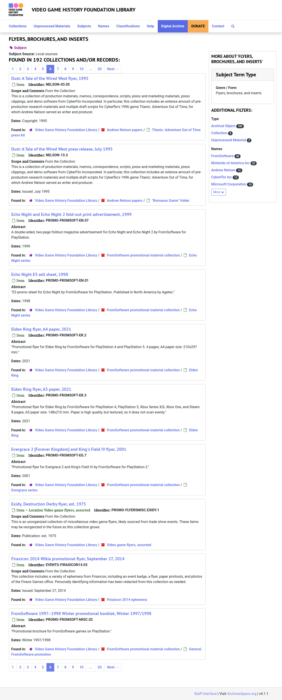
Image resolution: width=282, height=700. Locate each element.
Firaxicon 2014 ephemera (127, 600)
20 (100, 69)
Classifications (128, 26)
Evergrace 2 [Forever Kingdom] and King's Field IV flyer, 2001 (68, 449)
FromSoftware (223, 156)
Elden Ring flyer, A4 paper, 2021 (41, 329)
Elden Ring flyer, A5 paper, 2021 (41, 389)
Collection (219, 133)
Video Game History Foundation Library (83, 9)
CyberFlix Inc (222, 177)
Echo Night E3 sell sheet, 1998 (39, 274)
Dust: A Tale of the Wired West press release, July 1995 (62, 149)
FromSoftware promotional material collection (143, 255)
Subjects (84, 26)
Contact (218, 26)
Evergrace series (24, 490)
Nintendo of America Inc (230, 163)
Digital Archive (172, 26)
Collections (18, 26)
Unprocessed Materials (52, 26)
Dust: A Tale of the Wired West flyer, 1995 (49, 78)
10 (81, 69)
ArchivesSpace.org (241, 694)
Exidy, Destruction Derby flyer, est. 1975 (48, 504)
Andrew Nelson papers (125, 130)
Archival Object (223, 126)
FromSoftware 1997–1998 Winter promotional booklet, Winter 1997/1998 (81, 613)
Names (103, 26)
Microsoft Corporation (229, 184)
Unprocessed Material (229, 140)
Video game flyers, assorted (129, 545)
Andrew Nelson (223, 170)
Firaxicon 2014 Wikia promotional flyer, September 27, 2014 (67, 559)
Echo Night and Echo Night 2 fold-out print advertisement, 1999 (71, 214)
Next (113, 69)
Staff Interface (205, 694)
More (218, 192)
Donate (198, 26)
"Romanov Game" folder (170, 200)
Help (150, 26)
